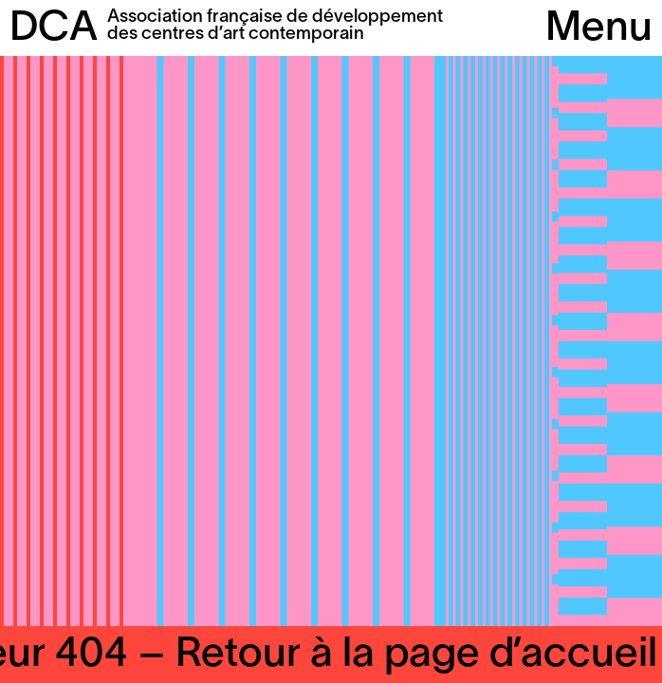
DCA (53, 29)
